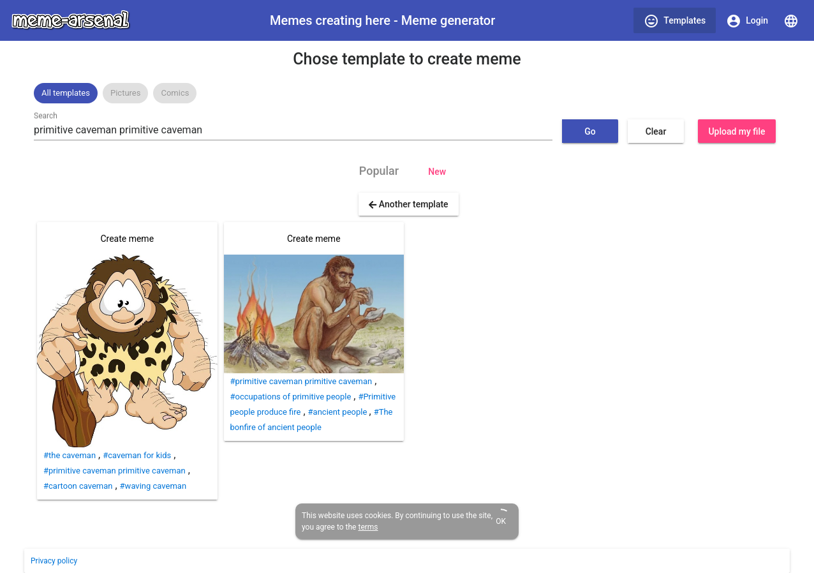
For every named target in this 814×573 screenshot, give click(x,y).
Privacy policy (54, 560)
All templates (65, 93)
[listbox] (407, 93)
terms (368, 527)
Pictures (125, 93)
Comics (175, 93)
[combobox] (293, 130)
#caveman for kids (137, 455)
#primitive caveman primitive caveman (114, 470)
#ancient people (338, 412)
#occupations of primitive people (291, 396)
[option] (66, 93)
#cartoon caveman (78, 486)
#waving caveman (153, 486)
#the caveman (69, 455)
